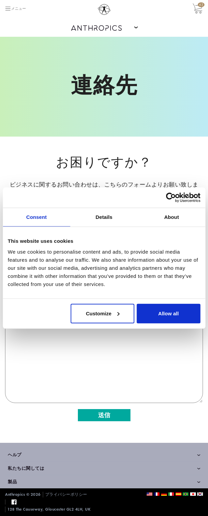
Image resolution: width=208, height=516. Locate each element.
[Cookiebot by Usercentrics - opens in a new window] (170, 198)
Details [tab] (104, 217)
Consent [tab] (36, 217)
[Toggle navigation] (15, 8)
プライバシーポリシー (66, 494)
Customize (103, 313)
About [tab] (171, 217)
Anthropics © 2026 (23, 494)
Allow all (168, 313)
